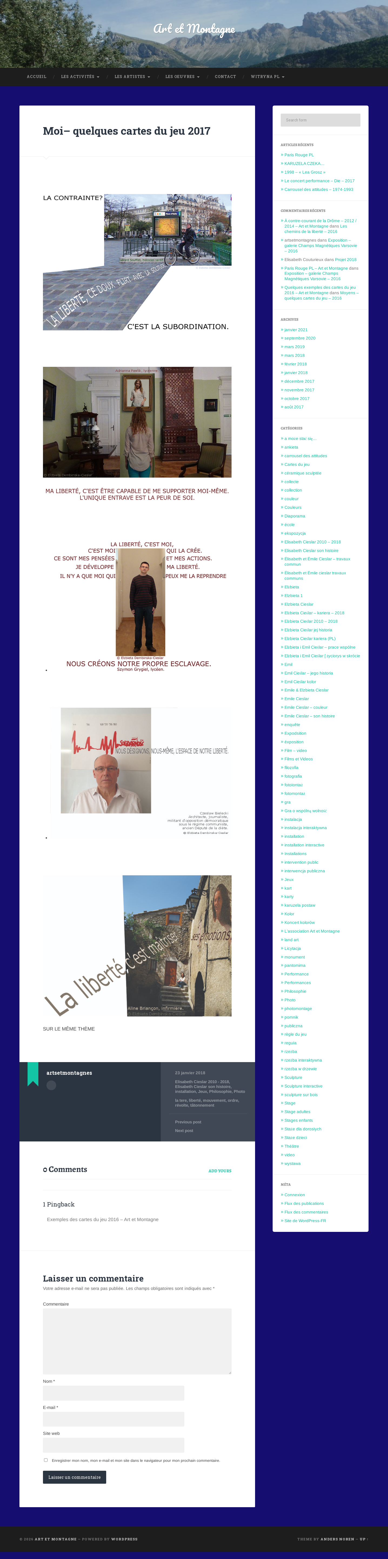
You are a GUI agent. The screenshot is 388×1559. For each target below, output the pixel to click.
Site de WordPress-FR (305, 1221)
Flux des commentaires (306, 1212)
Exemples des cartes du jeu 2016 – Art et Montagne (103, 1225)
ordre (235, 1105)
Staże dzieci (296, 1138)
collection (293, 490)
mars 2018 (295, 356)
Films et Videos (299, 759)
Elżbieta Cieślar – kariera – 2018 (314, 613)
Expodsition (295, 733)
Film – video (296, 751)
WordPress (124, 1546)
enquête (292, 725)
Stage (290, 1103)
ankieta (291, 447)
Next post (184, 1136)
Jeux (204, 1092)
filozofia (292, 768)
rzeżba (291, 1052)
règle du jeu (296, 1034)
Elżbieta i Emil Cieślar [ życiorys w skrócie (322, 656)
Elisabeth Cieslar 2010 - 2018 (204, 1082)
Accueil (36, 77)
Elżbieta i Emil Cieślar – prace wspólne (320, 647)
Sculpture (293, 1078)
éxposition (294, 742)
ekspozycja (295, 533)
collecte (292, 482)
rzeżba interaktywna (303, 1060)
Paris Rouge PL (299, 155)
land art (292, 940)
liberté (196, 1105)
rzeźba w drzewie (301, 1069)
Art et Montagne (194, 28)
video (290, 1155)
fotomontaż (295, 794)
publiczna (294, 1026)
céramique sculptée (303, 473)
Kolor (289, 914)
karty (289, 897)
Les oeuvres (180, 77)
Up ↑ (364, 1546)
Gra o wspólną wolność (306, 811)
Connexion (295, 1195)
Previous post (188, 1127)
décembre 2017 (300, 381)
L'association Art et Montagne (312, 931)
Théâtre (292, 1146)
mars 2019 (295, 347)
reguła (291, 1043)
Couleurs (293, 508)
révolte (182, 1111)
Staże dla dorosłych (303, 1129)
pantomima (295, 966)
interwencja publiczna (305, 871)
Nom (49, 1388)
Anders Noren (337, 1546)
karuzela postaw (300, 905)
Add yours (220, 1177)
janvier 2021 (296, 330)
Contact (225, 77)
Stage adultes (297, 1112)
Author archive (51, 1086)
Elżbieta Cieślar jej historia (308, 630)
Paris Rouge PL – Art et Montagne (316, 268)
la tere (181, 1105)
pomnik (291, 1017)
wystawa (293, 1164)
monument (295, 957)
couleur (292, 499)
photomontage (298, 1009)
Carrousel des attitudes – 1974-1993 (319, 190)
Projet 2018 (346, 260)
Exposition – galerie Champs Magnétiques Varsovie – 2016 (321, 246)
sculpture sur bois (301, 1095)
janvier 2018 (296, 373)
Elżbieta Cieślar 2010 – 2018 (311, 621)
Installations (296, 854)
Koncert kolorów (300, 923)
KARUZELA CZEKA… (305, 164)
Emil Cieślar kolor (300, 682)
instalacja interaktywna (306, 828)
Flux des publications (304, 1204)
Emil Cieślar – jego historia (309, 673)
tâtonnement (203, 1111)
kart (288, 888)
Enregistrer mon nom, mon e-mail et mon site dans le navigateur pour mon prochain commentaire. (136, 1468)
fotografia (293, 776)
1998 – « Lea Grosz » (305, 172)
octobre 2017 (297, 399)
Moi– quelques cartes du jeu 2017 (128, 131)
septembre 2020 (300, 338)
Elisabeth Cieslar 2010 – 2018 (313, 542)
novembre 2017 (300, 390)
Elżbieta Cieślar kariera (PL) (310, 639)
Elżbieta (292, 587)
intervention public (302, 862)
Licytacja (293, 949)
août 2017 (294, 407)
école (290, 525)
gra (288, 802)
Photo (180, 1097)
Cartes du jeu (297, 465)
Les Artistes (130, 77)
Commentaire (56, 1309)
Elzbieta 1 (294, 596)
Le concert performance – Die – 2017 (320, 181)
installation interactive (305, 845)
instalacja (293, 820)
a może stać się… (301, 439)
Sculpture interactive (304, 1086)
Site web (51, 1441)
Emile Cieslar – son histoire (310, 716)
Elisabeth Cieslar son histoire (204, 1087)
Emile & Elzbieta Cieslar (307, 690)
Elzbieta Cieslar (299, 604)
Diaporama (295, 516)
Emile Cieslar (297, 699)
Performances (298, 983)
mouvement (216, 1105)
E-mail (50, 1414)
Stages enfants (299, 1121)
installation (186, 1092)
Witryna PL (265, 77)
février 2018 (296, 364)
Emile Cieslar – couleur (306, 708)
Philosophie (222, 1092)
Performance (297, 974)
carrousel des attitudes (306, 456)
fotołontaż (294, 785)
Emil (288, 665)
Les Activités (78, 77)
